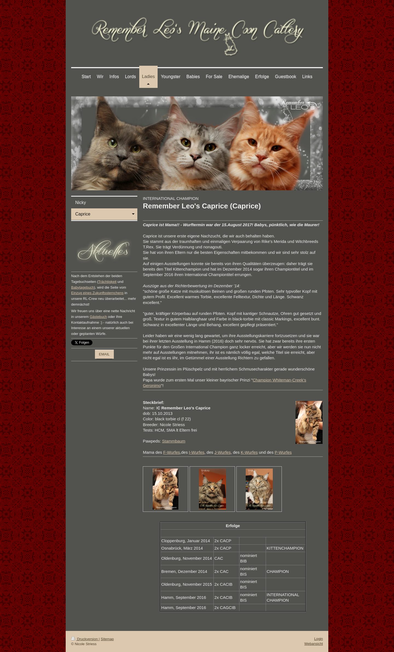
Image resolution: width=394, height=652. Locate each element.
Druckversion (85, 639)
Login (318, 639)
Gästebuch (98, 317)
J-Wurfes (222, 452)
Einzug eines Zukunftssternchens (97, 293)
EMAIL (104, 354)
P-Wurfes (283, 452)
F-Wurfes (171, 452)
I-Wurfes (196, 452)
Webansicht (313, 644)
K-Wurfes (249, 452)
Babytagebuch (82, 287)
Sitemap (107, 639)
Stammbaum (173, 441)
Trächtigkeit (107, 282)
